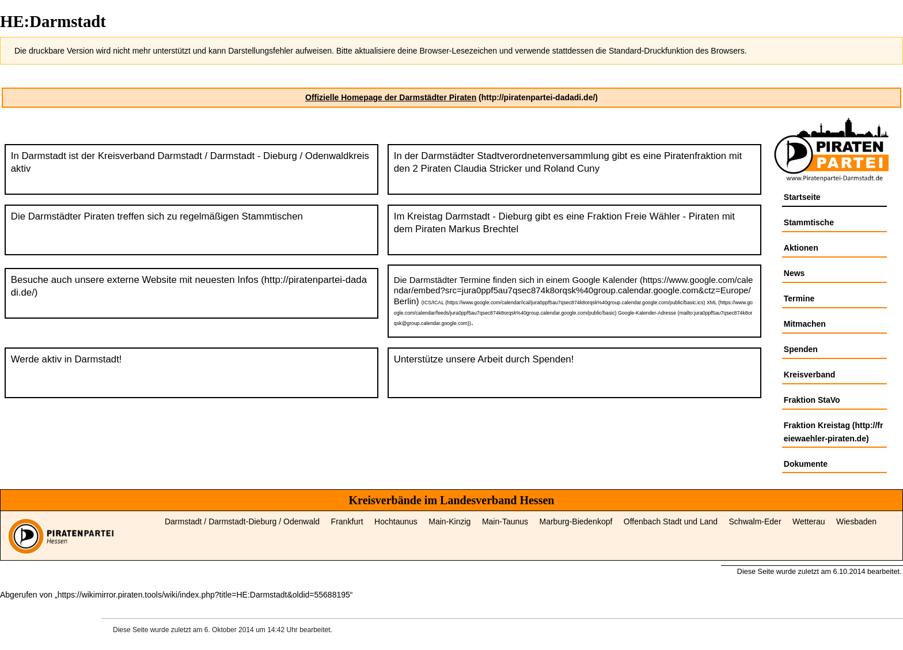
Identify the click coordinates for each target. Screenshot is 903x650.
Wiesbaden (856, 521)
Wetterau (808, 521)
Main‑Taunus (505, 521)
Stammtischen (272, 216)
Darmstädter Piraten (71, 216)
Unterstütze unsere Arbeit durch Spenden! (484, 359)
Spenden (801, 349)
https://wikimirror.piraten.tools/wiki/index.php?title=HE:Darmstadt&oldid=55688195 (204, 594)
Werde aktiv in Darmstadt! (66, 359)
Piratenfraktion (695, 155)
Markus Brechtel (483, 229)
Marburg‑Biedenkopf (576, 521)
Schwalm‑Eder (755, 521)
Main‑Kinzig (449, 521)
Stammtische (809, 222)
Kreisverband (809, 374)
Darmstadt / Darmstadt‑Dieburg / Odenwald (242, 521)
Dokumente (806, 463)
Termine (799, 298)
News (794, 273)
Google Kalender (604, 280)
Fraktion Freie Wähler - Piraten (653, 216)
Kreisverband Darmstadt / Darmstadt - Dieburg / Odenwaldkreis (233, 155)
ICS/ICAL (433, 302)
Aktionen (801, 247)
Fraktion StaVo (812, 400)
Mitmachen (805, 323)
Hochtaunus (396, 521)
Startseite (802, 197)
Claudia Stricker (488, 168)
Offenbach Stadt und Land (671, 521)
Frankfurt (347, 521)
